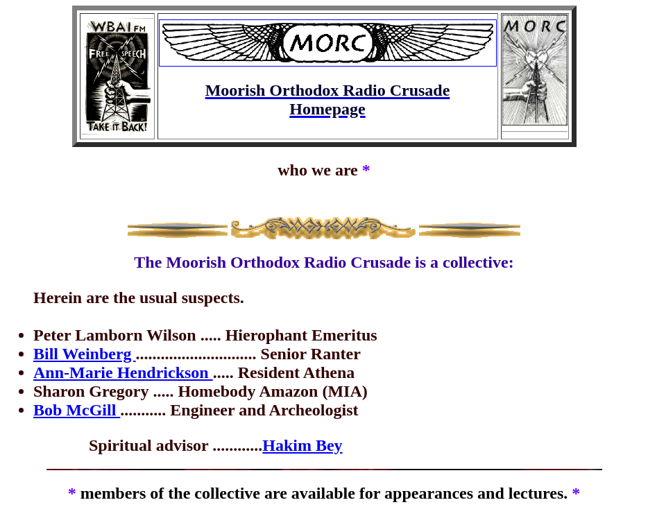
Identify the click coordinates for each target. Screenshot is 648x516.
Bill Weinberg (84, 354)
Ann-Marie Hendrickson (123, 372)
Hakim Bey (302, 445)
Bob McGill (76, 410)
